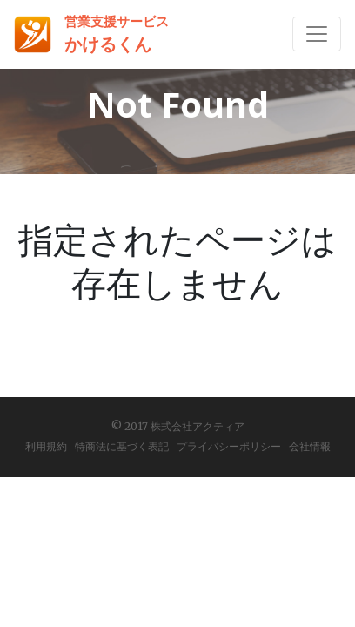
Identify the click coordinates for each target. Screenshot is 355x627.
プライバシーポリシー (229, 446)
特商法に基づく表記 (122, 446)
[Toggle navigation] (316, 34)
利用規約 (46, 446)
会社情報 (310, 446)
